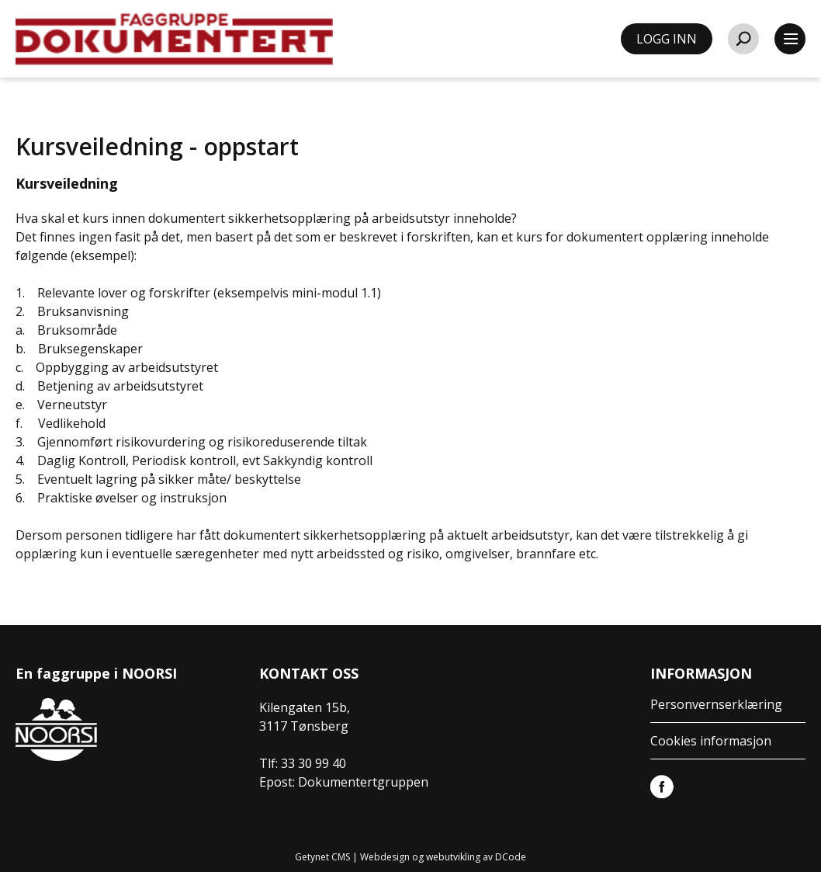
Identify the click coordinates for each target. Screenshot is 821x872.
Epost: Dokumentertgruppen (343, 781)
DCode (510, 856)
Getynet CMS (322, 856)
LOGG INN (666, 38)
